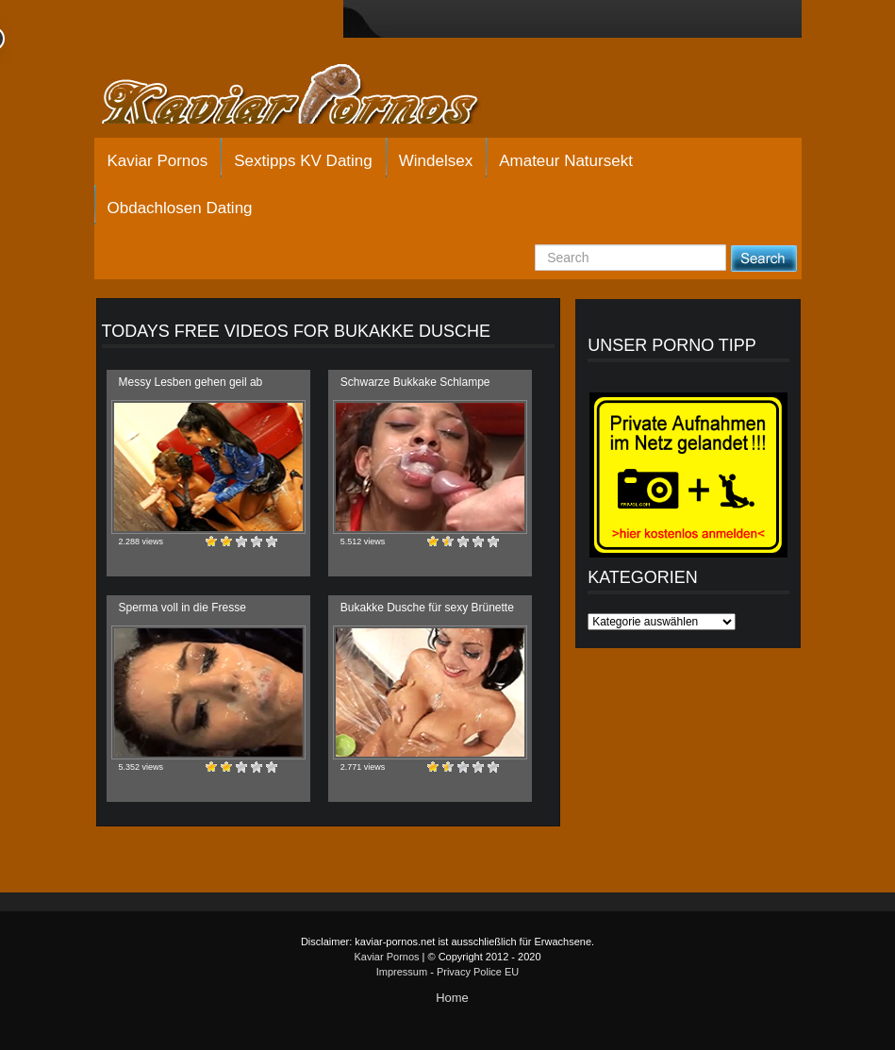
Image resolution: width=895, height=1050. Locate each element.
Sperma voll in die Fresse (182, 607)
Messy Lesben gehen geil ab (191, 382)
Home (452, 998)
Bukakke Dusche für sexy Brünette (427, 607)
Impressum (401, 971)
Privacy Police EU (478, 971)
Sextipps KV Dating (303, 161)
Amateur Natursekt (566, 161)
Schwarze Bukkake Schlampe (415, 382)
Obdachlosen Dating (180, 208)
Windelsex (435, 161)
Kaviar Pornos (158, 161)
